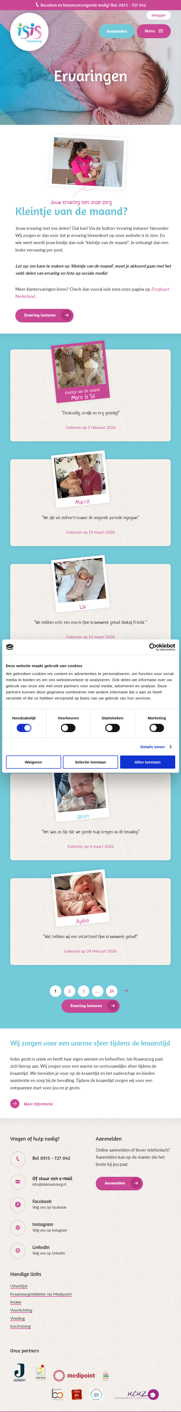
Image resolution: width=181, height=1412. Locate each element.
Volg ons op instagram (49, 1230)
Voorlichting (21, 1310)
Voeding (17, 1318)
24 (112, 991)
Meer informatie (38, 1104)
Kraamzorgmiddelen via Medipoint (41, 1293)
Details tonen (152, 746)
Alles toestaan (148, 762)
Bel (51, 1158)
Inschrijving (20, 1326)
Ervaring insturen (40, 315)
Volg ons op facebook (49, 1207)
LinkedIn (41, 1247)
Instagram (42, 1224)
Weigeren (33, 762)
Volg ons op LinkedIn (48, 1253)
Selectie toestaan (90, 762)
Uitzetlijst (19, 1285)
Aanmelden (116, 31)
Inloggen (159, 15)
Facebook (42, 1201)
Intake (15, 1301)
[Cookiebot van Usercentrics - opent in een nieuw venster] (152, 647)
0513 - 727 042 (132, 5)
